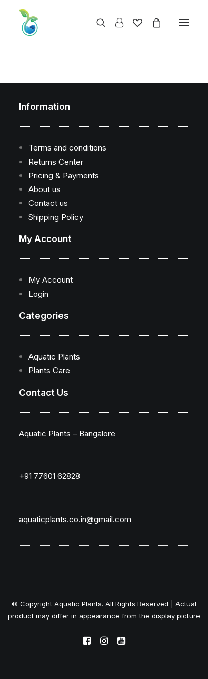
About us (44, 189)
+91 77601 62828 (49, 476)
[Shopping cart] (151, 22)
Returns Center (55, 162)
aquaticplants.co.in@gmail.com (75, 519)
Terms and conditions (67, 148)
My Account (50, 280)
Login (38, 294)
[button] (184, 22)
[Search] (96, 22)
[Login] (114, 22)
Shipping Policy (55, 217)
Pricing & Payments (63, 176)
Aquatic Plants (54, 357)
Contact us (48, 203)
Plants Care (49, 370)
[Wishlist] (132, 22)
